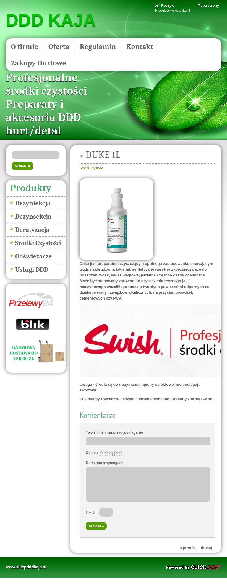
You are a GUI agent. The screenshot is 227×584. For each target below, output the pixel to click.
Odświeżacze (33, 256)
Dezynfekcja (33, 203)
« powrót (187, 554)
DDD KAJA (51, 20)
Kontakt (139, 46)
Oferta (58, 46)
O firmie (24, 46)
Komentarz (105, 463)
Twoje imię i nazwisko (114, 432)
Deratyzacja (32, 230)
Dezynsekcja (33, 216)
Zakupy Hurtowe (38, 62)
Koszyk (167, 5)
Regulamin (98, 46)
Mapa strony (208, 5)
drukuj (206, 554)
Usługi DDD (31, 270)
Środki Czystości (38, 243)
